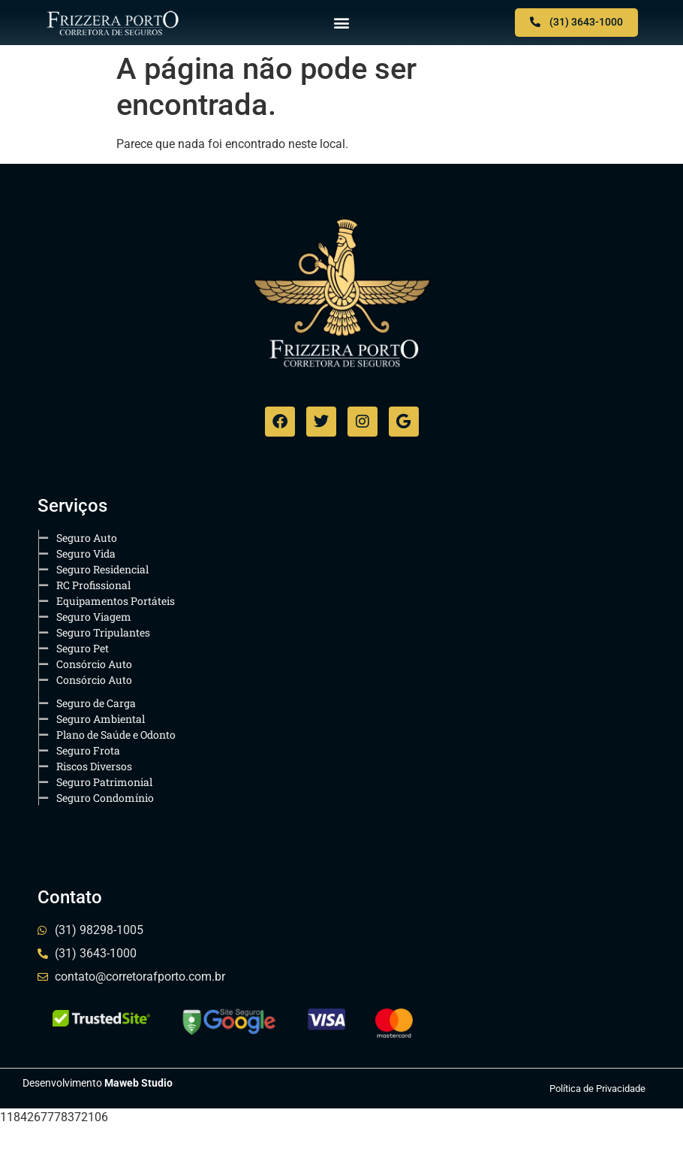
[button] (341, 23)
